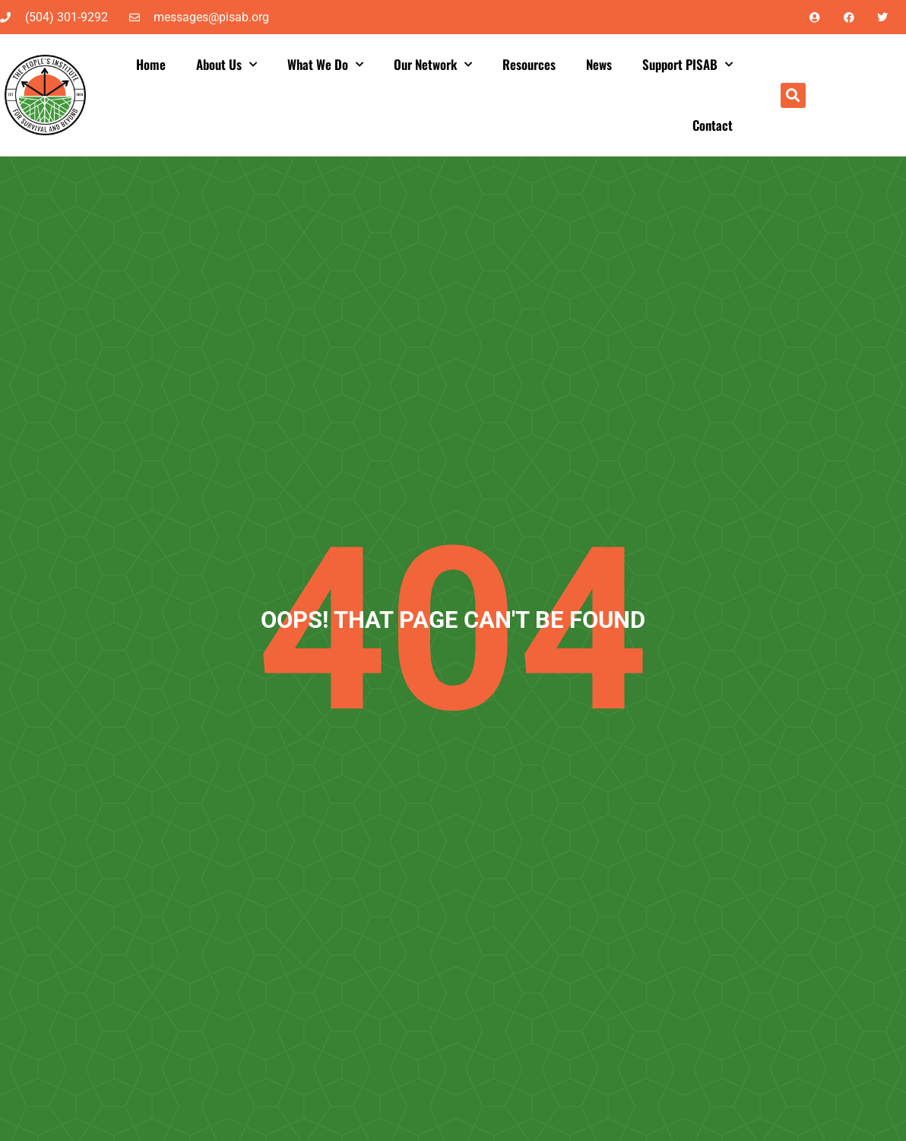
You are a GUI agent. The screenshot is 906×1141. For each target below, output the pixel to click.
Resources (529, 64)
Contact (712, 125)
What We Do (325, 64)
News (599, 64)
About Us (226, 64)
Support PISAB (687, 64)
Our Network (433, 64)
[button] (793, 95)
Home (151, 64)
